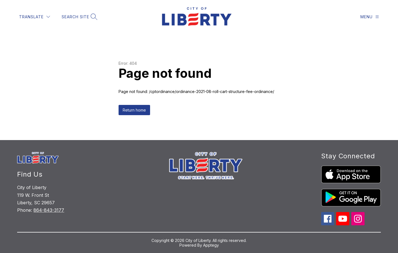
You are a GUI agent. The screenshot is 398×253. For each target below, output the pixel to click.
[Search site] (78, 16)
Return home (134, 110)
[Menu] (369, 16)
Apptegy (211, 245)
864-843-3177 (48, 210)
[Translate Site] (34, 16)
